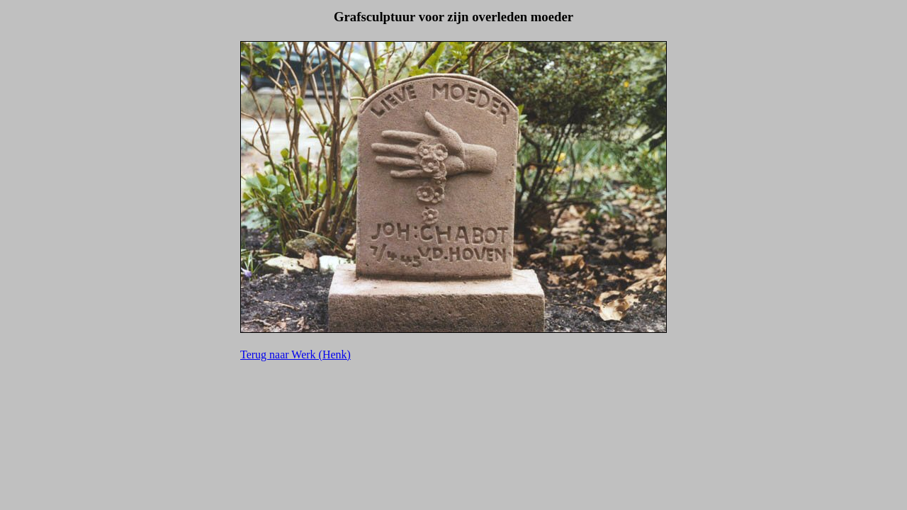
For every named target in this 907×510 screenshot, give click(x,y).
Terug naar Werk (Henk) (295, 354)
